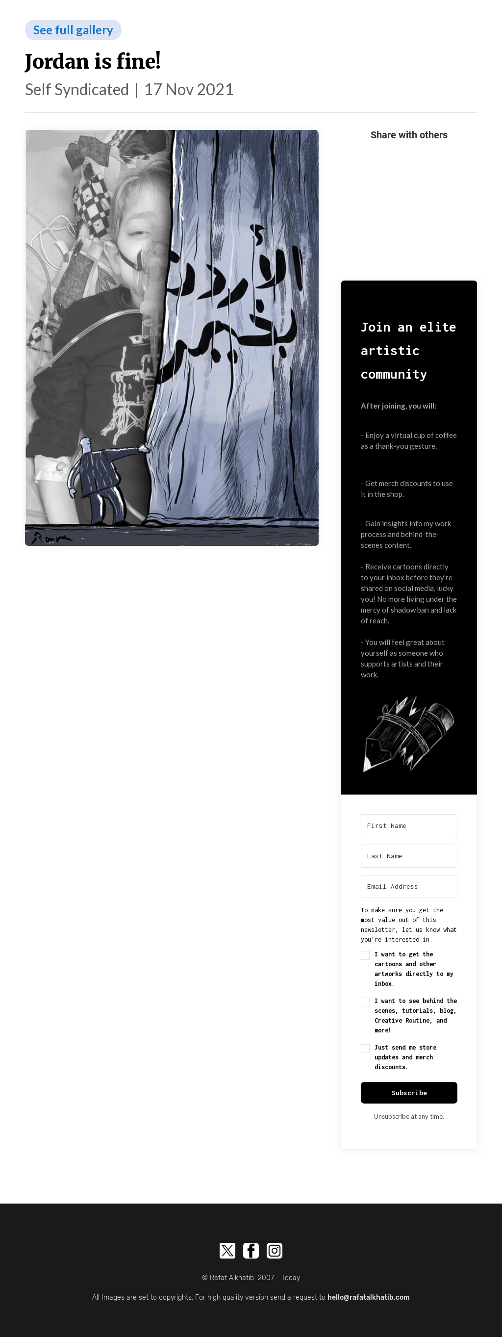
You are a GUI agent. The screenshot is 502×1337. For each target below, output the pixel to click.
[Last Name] (409, 856)
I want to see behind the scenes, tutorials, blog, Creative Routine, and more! (416, 1015)
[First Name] (409, 825)
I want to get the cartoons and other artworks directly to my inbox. (414, 969)
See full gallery (73, 30)
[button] (409, 731)
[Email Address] (409, 886)
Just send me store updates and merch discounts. (405, 1057)
